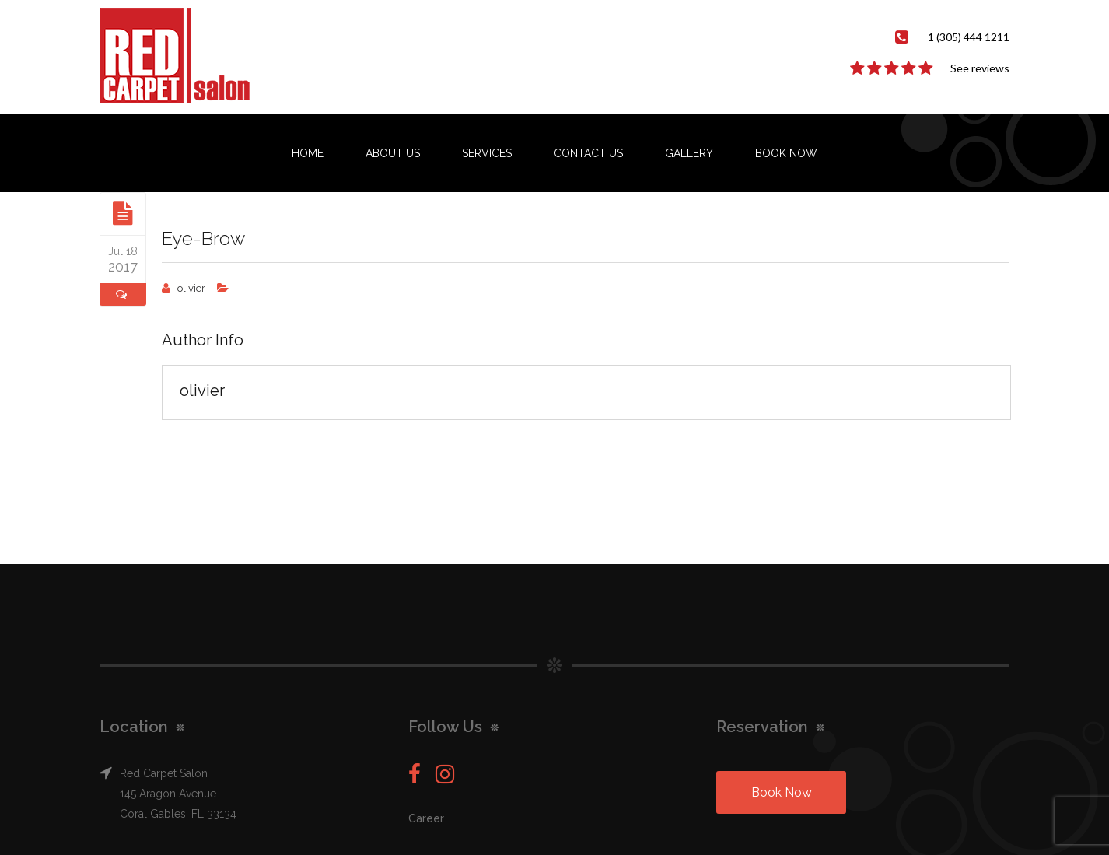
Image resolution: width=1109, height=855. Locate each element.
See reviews (979, 68)
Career (426, 818)
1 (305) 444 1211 (968, 37)
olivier (191, 288)
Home (308, 153)
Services (487, 153)
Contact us (588, 153)
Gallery (689, 153)
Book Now (786, 153)
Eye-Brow (203, 238)
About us (393, 153)
